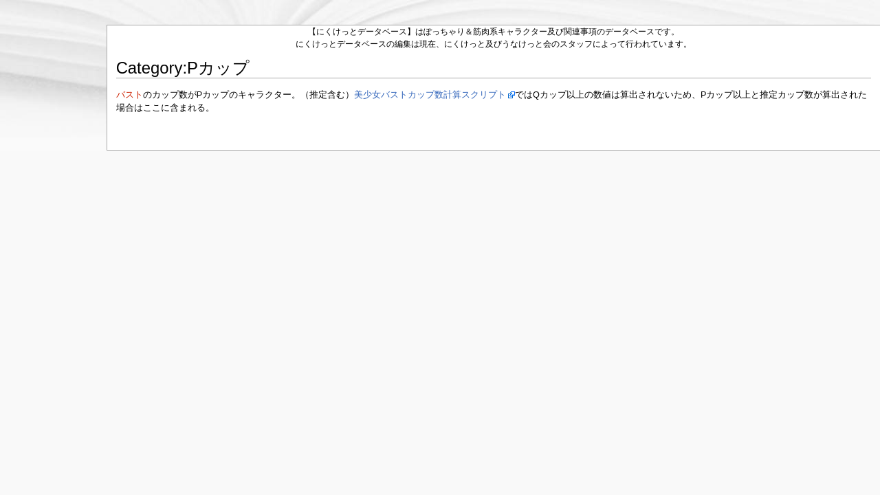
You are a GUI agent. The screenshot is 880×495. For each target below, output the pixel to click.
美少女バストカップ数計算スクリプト (430, 95)
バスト (129, 95)
